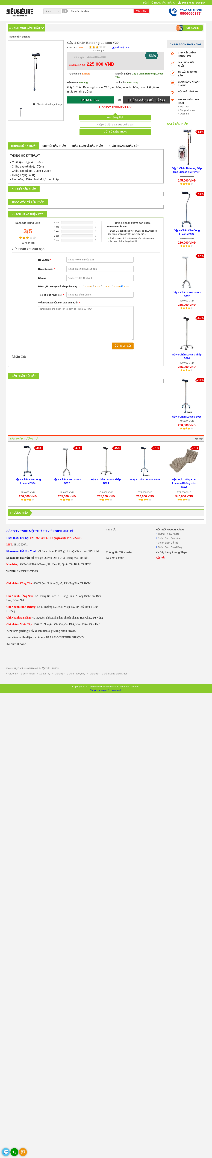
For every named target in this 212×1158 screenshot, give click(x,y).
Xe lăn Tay (44, 673)
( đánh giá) (98, 50)
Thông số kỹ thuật (24, 146)
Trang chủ (13, 36)
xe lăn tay (39, 637)
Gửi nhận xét (122, 345)
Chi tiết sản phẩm (54, 146)
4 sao (117, 286)
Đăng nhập (188, 2)
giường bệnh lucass (63, 630)
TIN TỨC (143, 2)
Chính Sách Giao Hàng (170, 547)
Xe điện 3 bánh (16, 644)
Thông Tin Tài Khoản (168, 534)
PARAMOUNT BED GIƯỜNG (65, 637)
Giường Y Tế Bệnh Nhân (21, 673)
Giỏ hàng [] (188, 28)
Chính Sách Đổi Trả (168, 542)
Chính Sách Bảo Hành (169, 538)
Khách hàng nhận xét (124, 146)
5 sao (126, 286)
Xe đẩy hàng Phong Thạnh (172, 552)
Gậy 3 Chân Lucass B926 (187, 416)
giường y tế (26, 630)
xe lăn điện (25, 637)
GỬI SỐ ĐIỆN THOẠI (115, 131)
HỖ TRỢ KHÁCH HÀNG (162, 2)
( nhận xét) (28, 243)
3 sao (107, 286)
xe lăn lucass (42, 630)
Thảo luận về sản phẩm (87, 146)
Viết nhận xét (120, 47)
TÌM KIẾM (141, 11)
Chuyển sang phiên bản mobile (106, 690)
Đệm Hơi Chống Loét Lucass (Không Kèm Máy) (185, 483)
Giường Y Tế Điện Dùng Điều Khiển (108, 673)
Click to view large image (50, 104)
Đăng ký (200, 2)
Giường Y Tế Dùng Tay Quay (70, 673)
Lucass (26, 36)
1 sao (88, 286)
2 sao (98, 286)
